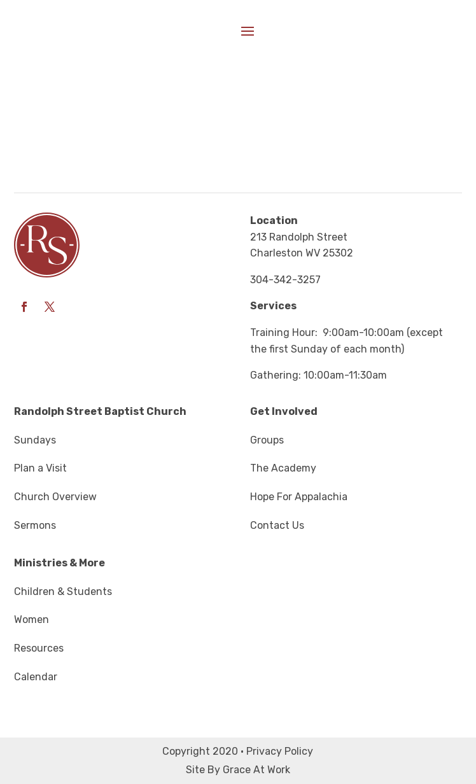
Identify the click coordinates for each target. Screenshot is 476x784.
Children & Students (63, 591)
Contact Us (277, 525)
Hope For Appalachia (298, 497)
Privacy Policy (279, 751)
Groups (267, 440)
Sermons (35, 525)
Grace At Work (256, 770)
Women (31, 619)
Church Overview (55, 497)
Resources (39, 648)
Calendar (35, 677)
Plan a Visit (40, 468)
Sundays (35, 440)
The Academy (283, 468)
